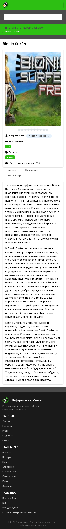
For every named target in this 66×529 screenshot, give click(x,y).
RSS (4, 503)
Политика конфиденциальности (19, 512)
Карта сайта (9, 498)
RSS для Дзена (10, 507)
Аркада (10, 157)
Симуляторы (9, 476)
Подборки (7, 435)
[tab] (12, 170)
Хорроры (7, 486)
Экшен (5, 462)
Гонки (5, 481)
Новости (7, 426)
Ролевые (7, 452)
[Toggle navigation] (59, 5)
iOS (8, 146)
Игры (15, 27)
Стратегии (8, 466)
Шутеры (6, 457)
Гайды (5, 440)
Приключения (9, 471)
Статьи (6, 421)
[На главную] (33, 400)
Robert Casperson (33, 27)
